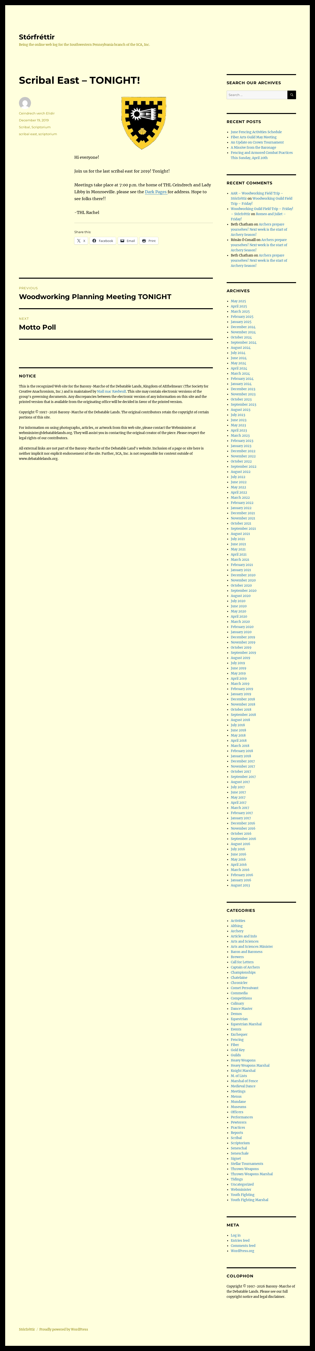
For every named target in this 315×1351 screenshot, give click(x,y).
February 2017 (242, 813)
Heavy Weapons (243, 1060)
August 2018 (240, 720)
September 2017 (243, 777)
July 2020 (238, 601)
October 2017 (241, 772)
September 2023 (243, 404)
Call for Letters (242, 962)
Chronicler (239, 983)
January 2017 (241, 818)
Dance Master (241, 1009)
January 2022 (241, 508)
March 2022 (240, 498)
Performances (242, 1117)
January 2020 (241, 632)
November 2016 (243, 828)
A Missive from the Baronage (253, 147)
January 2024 (241, 384)
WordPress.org (242, 1251)
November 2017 (243, 766)
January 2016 (241, 880)
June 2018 (238, 730)
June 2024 (239, 358)
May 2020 (238, 611)
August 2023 (240, 410)
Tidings (237, 1179)
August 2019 (240, 658)
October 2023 (241, 399)
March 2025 (240, 311)
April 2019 (239, 678)
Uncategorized (242, 1184)
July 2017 (238, 787)
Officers (237, 1112)
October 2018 (241, 710)
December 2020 (243, 575)
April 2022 (239, 492)
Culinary (237, 1003)
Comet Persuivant (244, 988)
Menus (236, 1096)
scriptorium (47, 134)
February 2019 (242, 689)
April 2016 (239, 865)
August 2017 (240, 782)
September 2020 (243, 591)
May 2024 (238, 363)
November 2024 (243, 332)
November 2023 (243, 394)
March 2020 (240, 622)
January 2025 (241, 322)
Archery (237, 931)
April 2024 (239, 368)
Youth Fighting (242, 1195)
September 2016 (243, 839)
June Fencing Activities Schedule (256, 132)
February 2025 (242, 317)
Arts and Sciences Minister (252, 947)
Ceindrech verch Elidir (37, 113)
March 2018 (240, 746)
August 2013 (240, 885)
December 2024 (243, 327)
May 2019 (238, 673)
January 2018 (241, 756)
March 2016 (240, 870)
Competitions (241, 998)
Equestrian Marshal (246, 1024)
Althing (237, 926)
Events (236, 1029)
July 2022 (238, 477)
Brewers (237, 957)
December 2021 (243, 513)
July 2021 (238, 539)
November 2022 (243, 456)
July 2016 (238, 849)
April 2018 (239, 741)
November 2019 (243, 642)
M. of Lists (239, 1076)
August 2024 (241, 348)
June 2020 (239, 606)
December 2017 (243, 761)
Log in (236, 1235)
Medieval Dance (243, 1086)
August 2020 (241, 596)
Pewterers (239, 1122)
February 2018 (242, 751)
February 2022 (242, 503)
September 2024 (243, 342)
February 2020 (242, 627)
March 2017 (240, 808)
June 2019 (238, 668)
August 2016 (240, 844)
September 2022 (243, 467)
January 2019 (241, 694)
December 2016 (243, 823)
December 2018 (243, 699)
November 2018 (243, 704)
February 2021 (242, 565)
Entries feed (240, 1240)
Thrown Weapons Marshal (252, 1174)
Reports (237, 1133)
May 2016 (238, 859)
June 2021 (238, 544)
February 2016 (242, 875)
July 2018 (238, 725)
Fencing (237, 1040)
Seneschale (240, 1153)
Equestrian (239, 1019)
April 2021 (239, 554)
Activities (238, 921)
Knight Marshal (243, 1071)
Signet (236, 1159)
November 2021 (243, 518)
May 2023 (238, 425)
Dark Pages (156, 191)
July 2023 (238, 415)
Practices (238, 1128)
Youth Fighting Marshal (249, 1200)
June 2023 (238, 420)
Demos (236, 1014)
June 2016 (238, 854)
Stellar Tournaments (247, 1164)
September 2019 (243, 653)
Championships (243, 972)
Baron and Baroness (247, 952)
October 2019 (241, 647)
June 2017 (238, 792)
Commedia (239, 993)
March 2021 (240, 560)
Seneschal (239, 1148)
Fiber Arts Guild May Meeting (254, 137)
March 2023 (240, 436)
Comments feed (243, 1246)
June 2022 (239, 482)
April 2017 (239, 803)
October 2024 (241, 337)
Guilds (236, 1055)
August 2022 (241, 472)
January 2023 (241, 446)
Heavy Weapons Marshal (250, 1065)
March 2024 (240, 373)
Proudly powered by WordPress (63, 1329)
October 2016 (241, 834)
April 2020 (239, 616)
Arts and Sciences (245, 941)
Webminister (241, 1190)
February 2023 (242, 441)
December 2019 (243, 637)
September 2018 (243, 715)
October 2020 (241, 585)
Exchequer (239, 1034)
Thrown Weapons (245, 1169)
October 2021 (241, 523)
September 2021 (243, 529)
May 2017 (238, 797)
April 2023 (239, 430)
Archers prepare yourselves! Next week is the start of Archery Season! (259, 229)
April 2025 (239, 306)
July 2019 (238, 663)
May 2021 (238, 549)
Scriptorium (41, 127)
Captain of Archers (245, 967)
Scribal (24, 127)
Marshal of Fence (244, 1081)
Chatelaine (239, 978)
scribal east (28, 134)
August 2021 (240, 534)
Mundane (238, 1102)
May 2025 (238, 301)
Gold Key (238, 1050)
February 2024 (242, 379)
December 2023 (243, 389)
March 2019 (240, 684)
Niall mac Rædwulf (111, 391)
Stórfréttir (37, 37)
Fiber (235, 1045)
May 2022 (238, 487)
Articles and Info (244, 936)
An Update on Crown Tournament (257, 142)
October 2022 (241, 461)
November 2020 (243, 580)
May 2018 (238, 735)
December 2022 (243, 451)
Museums (238, 1107)
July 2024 (238, 353)
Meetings (238, 1091)
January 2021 (241, 570)
